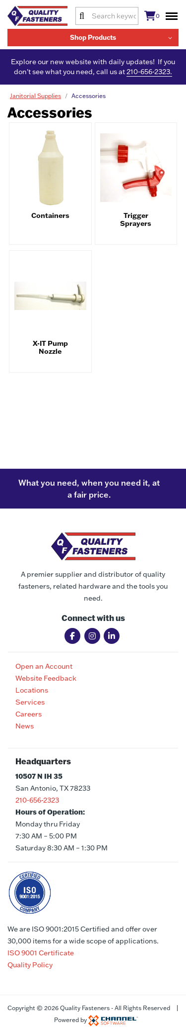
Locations (31, 690)
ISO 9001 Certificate (40, 952)
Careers (28, 714)
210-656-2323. (149, 71)
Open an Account (43, 666)
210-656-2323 (37, 800)
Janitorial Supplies (35, 96)
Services (30, 702)
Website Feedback (45, 678)
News (24, 726)
